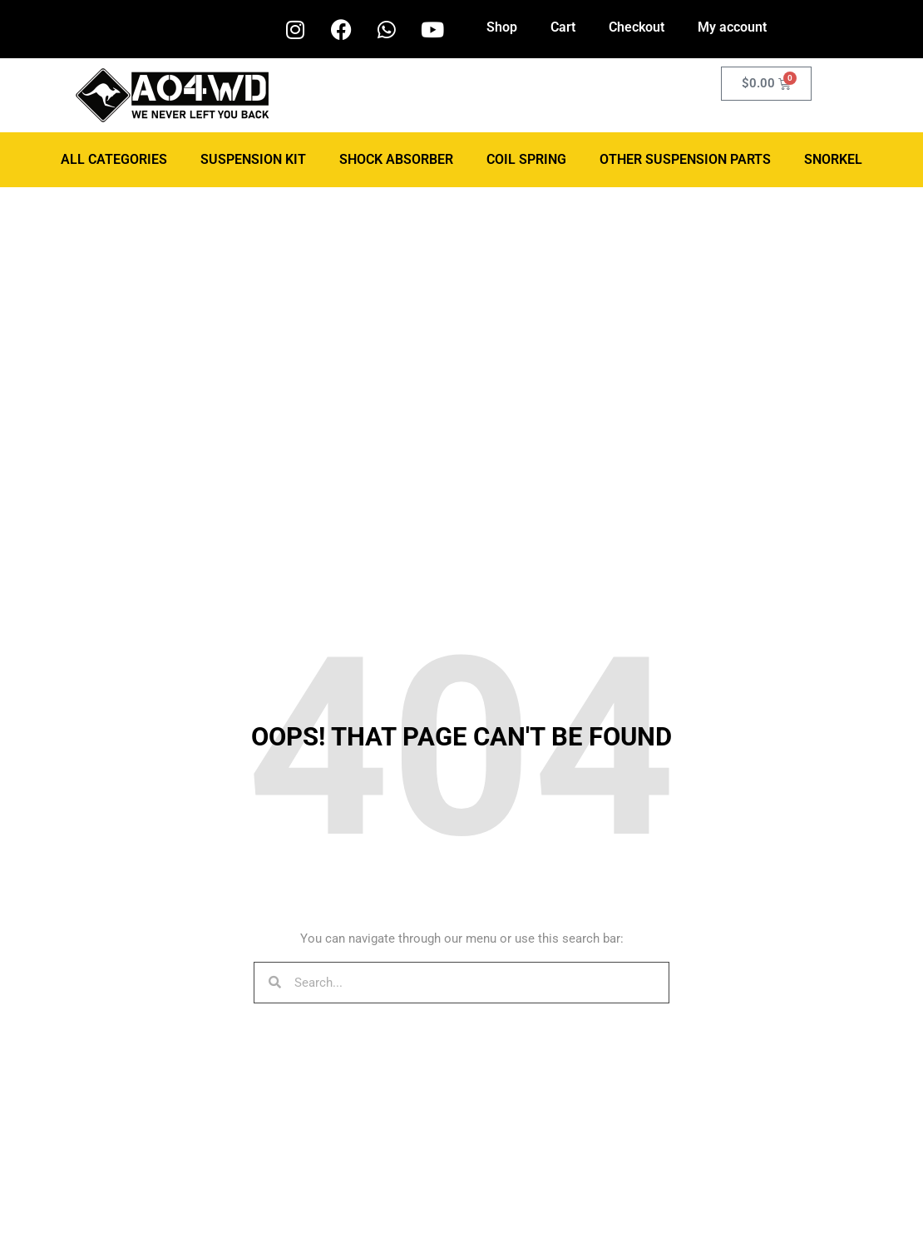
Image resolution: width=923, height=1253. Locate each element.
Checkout (636, 27)
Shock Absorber (396, 159)
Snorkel (833, 159)
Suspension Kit (253, 159)
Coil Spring (526, 159)
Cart (562, 27)
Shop (501, 27)
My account (732, 27)
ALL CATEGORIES (114, 159)
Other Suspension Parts (685, 159)
